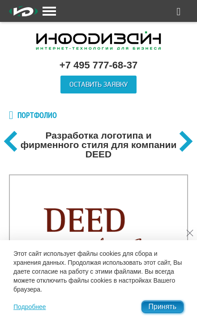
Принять (163, 306)
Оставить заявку (98, 84)
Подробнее (29, 306)
